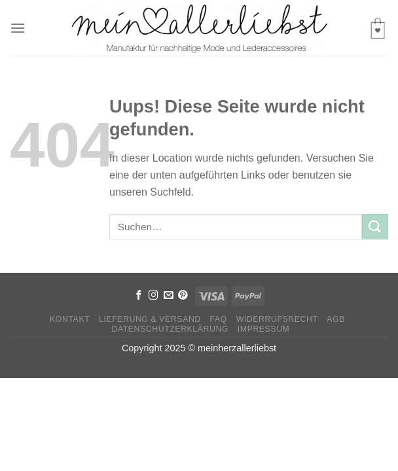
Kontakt (70, 319)
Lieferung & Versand (150, 319)
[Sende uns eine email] (168, 295)
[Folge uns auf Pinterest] (183, 295)
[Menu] (18, 28)
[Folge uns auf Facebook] (139, 295)
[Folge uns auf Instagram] (153, 295)
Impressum (264, 329)
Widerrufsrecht (277, 319)
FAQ (218, 319)
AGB (336, 319)
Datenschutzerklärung (169, 329)
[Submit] (375, 226)
